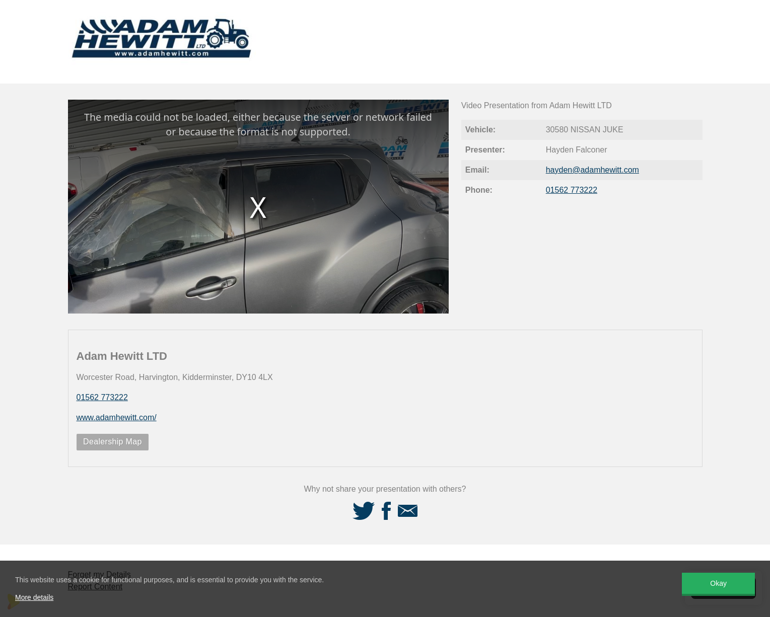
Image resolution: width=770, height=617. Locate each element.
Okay (718, 583)
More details (34, 597)
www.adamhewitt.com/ (117, 417)
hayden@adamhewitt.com (592, 170)
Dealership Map (112, 441)
